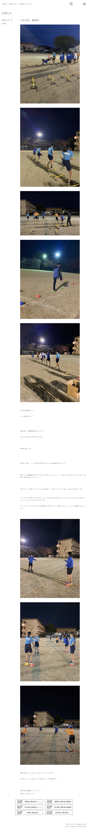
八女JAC (72, 824)
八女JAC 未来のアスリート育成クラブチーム (17, 4)
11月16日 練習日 (29, 20)
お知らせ (7, 13)
